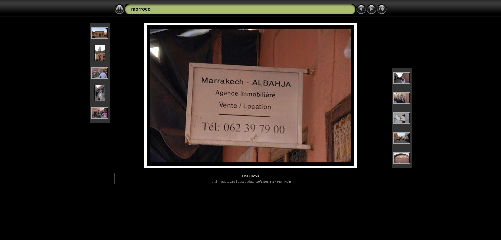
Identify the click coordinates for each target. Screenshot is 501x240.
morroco (141, 9)
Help (287, 181)
